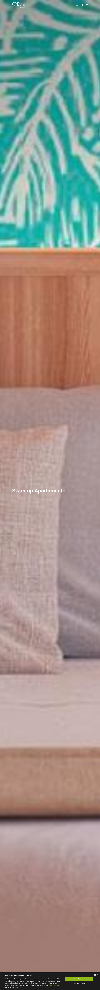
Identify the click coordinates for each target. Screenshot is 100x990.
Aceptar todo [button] (79, 979)
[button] (34, 987)
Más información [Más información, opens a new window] (55, 985)
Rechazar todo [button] (79, 984)
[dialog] (50, 981)
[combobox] (78, 5)
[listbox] (95, 975)
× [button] (97, 975)
